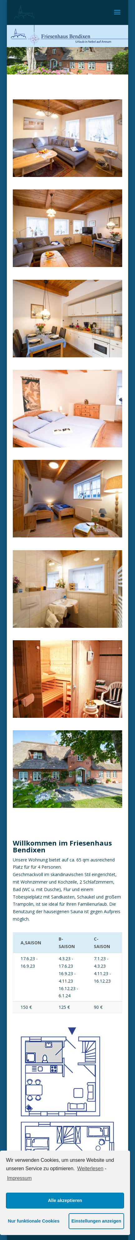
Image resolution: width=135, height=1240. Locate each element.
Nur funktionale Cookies (34, 1221)
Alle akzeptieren (65, 1200)
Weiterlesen (90, 1168)
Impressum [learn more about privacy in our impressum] (19, 1178)
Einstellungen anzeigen (96, 1221)
